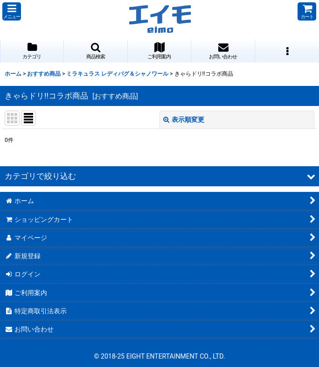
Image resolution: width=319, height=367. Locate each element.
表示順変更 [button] (183, 119)
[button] (11, 11)
